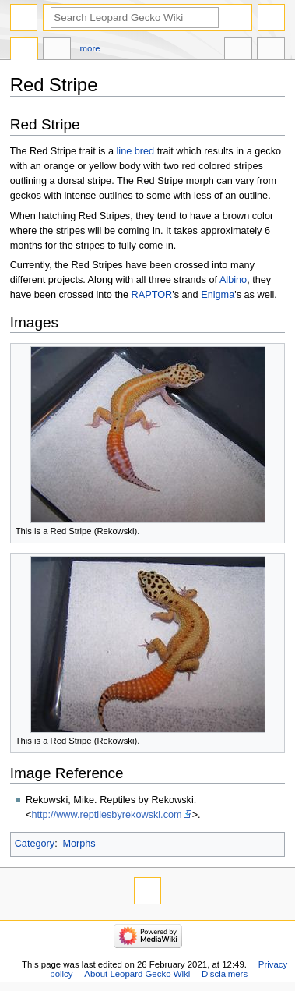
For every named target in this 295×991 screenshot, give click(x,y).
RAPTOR (152, 294)
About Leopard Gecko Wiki (137, 974)
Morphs (78, 843)
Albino (233, 279)
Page (24, 50)
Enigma (217, 294)
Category (34, 843)
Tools (271, 50)
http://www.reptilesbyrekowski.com (106, 814)
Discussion (57, 50)
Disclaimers (225, 974)
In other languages (238, 50)
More (90, 48)
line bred (136, 151)
